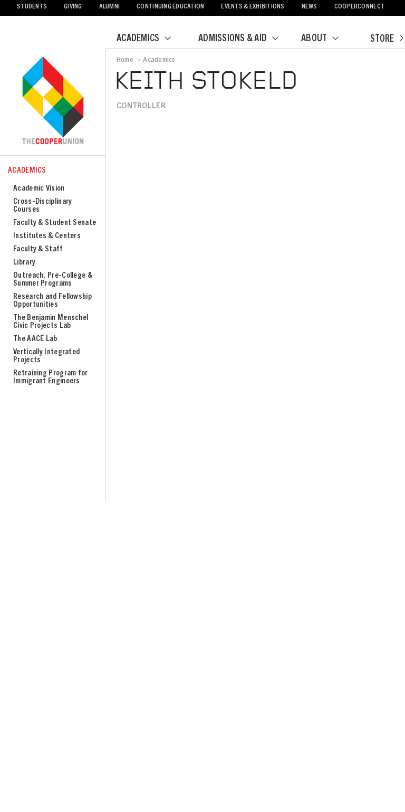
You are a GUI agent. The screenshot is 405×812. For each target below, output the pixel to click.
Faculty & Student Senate (54, 223)
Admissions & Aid (245, 39)
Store (386, 39)
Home (125, 60)
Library (24, 263)
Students (32, 7)
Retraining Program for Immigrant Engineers (50, 377)
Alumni (109, 7)
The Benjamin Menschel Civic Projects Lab (50, 322)
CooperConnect (359, 7)
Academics (150, 39)
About (326, 39)
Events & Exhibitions (252, 7)
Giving (73, 7)
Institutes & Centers (47, 236)
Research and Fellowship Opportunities (52, 301)
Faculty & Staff (38, 249)
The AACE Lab (35, 339)
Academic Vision (39, 189)
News (309, 7)
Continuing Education (170, 7)
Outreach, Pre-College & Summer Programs (52, 280)
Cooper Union (53, 101)
